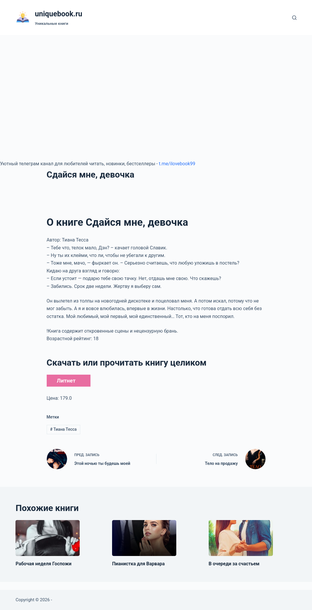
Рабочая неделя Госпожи (43, 563)
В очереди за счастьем (234, 563)
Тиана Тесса (63, 429)
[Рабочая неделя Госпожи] (47, 538)
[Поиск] (294, 17)
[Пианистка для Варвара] (144, 538)
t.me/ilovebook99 (177, 163)
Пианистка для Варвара (138, 563)
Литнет (66, 380)
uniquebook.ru (58, 14)
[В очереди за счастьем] (241, 538)
